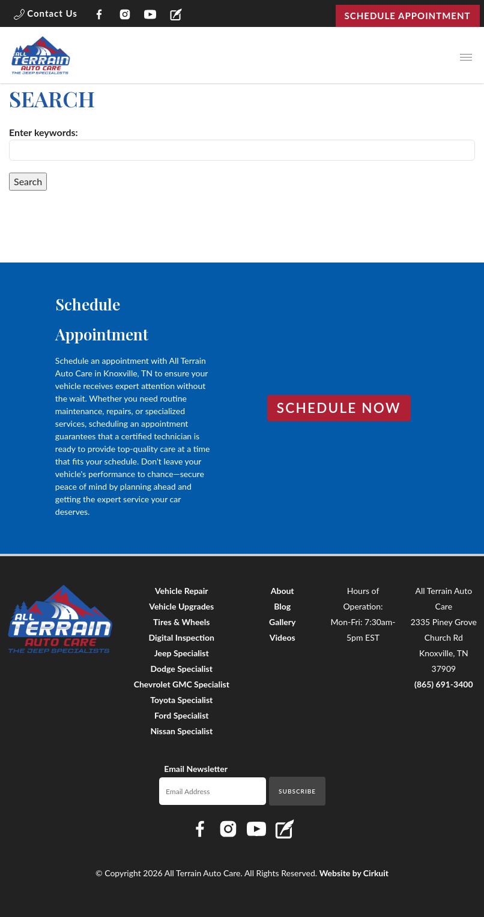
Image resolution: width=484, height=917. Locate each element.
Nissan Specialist (181, 731)
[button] (45, 16)
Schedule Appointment (408, 15)
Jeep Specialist (181, 653)
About (282, 591)
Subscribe (297, 791)
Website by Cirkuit (354, 873)
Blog (282, 606)
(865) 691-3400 (443, 684)
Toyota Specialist (181, 700)
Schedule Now (339, 408)
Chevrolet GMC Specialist (181, 684)
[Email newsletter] (213, 791)
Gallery (282, 622)
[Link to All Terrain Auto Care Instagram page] (125, 16)
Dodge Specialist (182, 668)
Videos (282, 637)
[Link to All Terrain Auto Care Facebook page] (99, 16)
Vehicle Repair (181, 591)
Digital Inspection (181, 637)
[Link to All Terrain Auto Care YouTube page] (150, 16)
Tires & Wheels (181, 622)
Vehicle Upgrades (181, 606)
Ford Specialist (181, 715)
